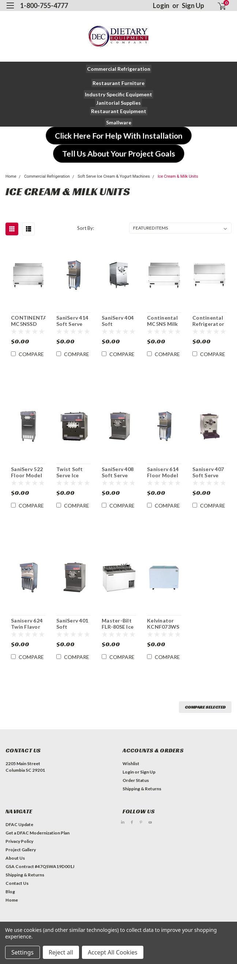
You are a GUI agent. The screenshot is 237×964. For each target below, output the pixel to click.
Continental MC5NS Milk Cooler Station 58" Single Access (164, 321)
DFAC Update (19, 824)
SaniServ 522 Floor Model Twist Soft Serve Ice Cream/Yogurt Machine (28, 472)
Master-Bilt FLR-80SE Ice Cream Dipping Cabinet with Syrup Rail (118, 624)
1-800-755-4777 (44, 5)
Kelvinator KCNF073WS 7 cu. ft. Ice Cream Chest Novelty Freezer (163, 624)
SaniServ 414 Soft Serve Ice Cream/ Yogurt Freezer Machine (72, 321)
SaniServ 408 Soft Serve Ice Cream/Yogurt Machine (119, 472)
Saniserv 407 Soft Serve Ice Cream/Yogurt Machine (209, 472)
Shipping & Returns (142, 788)
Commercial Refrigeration (47, 176)
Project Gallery (20, 849)
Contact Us (17, 883)
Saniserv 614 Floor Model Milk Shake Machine (162, 472)
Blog (10, 891)
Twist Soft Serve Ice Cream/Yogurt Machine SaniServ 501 (73, 472)
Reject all (61, 952)
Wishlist (131, 763)
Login (161, 5)
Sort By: (85, 228)
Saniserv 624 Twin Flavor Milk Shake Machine (26, 624)
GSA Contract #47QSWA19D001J (39, 866)
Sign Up (193, 5)
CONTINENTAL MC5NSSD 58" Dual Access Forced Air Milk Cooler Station (28, 321)
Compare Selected (205, 707)
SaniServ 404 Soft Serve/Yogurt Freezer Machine (118, 321)
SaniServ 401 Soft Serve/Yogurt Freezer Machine (73, 624)
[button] (118, 69)
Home (10, 176)
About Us (15, 858)
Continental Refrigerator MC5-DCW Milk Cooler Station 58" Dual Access (208, 321)
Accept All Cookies (113, 952)
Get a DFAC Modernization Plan (37, 833)
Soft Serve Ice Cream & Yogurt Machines (114, 176)
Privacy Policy (19, 841)
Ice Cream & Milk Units (178, 176)
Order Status (136, 780)
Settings (22, 952)
